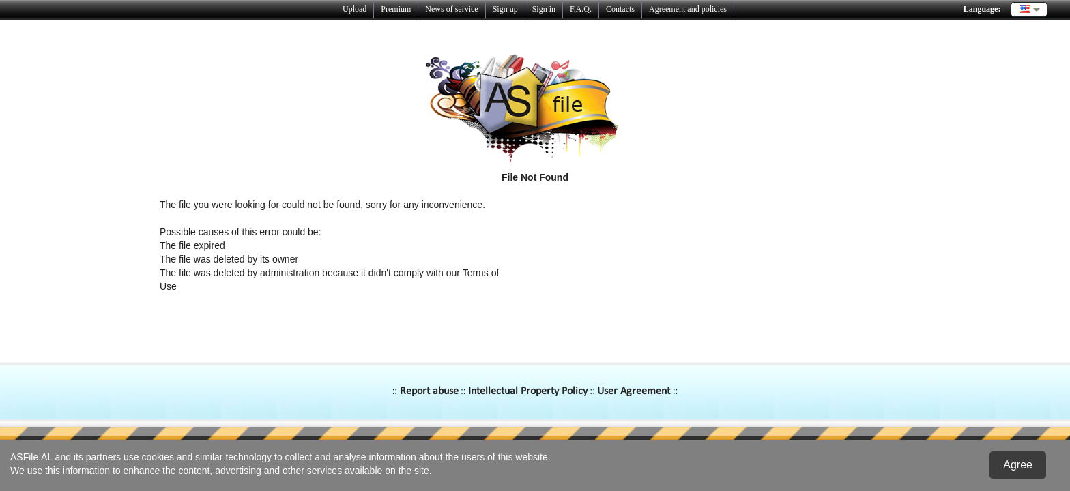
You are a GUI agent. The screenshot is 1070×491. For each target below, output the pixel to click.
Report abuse (429, 391)
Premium (396, 9)
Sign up (505, 9)
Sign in (543, 9)
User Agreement (633, 391)
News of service (451, 9)
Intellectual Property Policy (528, 391)
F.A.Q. (581, 9)
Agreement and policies (688, 9)
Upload (354, 9)
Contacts (620, 9)
